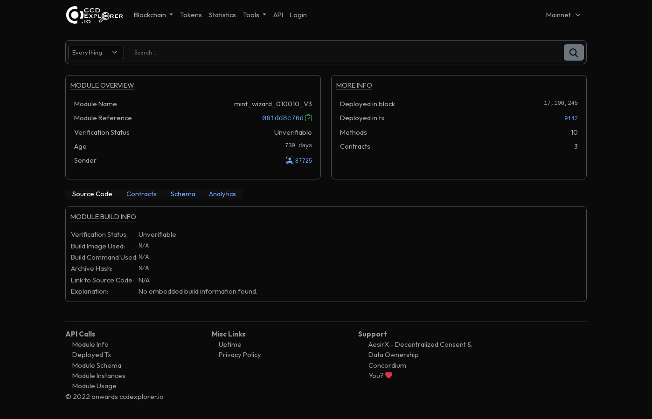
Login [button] (298, 14)
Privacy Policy (240, 354)
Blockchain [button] (150, 14)
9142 (571, 119)
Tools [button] (252, 14)
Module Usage (94, 385)
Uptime (230, 344)
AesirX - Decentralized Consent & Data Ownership (420, 349)
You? (380, 375)
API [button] (278, 14)
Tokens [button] (191, 14)
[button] (574, 52)
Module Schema (96, 364)
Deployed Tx (91, 354)
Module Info (90, 344)
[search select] (96, 52)
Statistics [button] (222, 14)
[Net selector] (564, 14)
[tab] (92, 193)
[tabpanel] (326, 258)
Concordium (387, 364)
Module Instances (98, 375)
